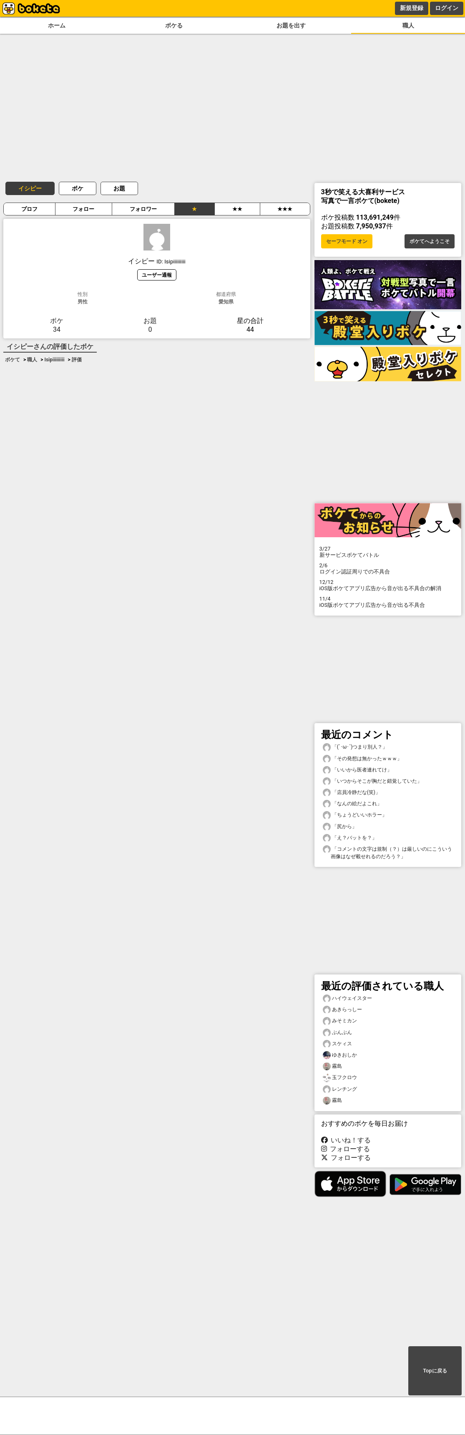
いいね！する (346, 1140)
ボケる (174, 25)
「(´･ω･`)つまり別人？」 (355, 747)
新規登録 (411, 8)
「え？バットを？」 (350, 838)
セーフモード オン (346, 241)
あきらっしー (342, 1010)
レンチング (340, 1089)
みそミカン (340, 1021)
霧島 (332, 1066)
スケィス (337, 1044)
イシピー (30, 188)
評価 (77, 360)
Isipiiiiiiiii (54, 360)
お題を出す (291, 25)
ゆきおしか (340, 1055)
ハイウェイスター (347, 998)
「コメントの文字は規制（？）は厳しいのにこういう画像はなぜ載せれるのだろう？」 (387, 852)
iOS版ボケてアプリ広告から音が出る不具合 (387, 602)
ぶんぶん (337, 1033)
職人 (408, 25)
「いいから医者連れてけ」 (357, 770)
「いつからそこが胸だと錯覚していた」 (372, 781)
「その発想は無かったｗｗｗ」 (362, 759)
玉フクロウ (340, 1078)
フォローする (345, 1149)
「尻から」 (340, 827)
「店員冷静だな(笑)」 (351, 792)
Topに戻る (435, 1371)
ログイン (446, 8)
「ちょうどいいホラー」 (355, 815)
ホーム (56, 25)
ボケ (77, 188)
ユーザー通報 (157, 275)
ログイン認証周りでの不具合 (387, 568)
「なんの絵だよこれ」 (352, 804)
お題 (119, 188)
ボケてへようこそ (430, 241)
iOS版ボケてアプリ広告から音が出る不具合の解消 (387, 585)
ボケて (12, 360)
